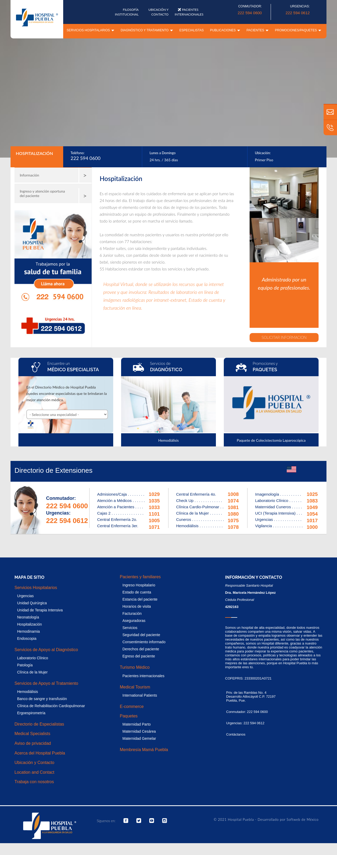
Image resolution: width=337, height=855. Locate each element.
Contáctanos (235, 734)
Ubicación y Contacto (34, 762)
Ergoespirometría (31, 713)
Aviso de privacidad (32, 743)
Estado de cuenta (136, 592)
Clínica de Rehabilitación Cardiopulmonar (51, 706)
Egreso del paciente (138, 656)
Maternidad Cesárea (139, 731)
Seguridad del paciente (141, 635)
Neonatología (28, 617)
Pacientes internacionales (143, 676)
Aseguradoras (133, 620)
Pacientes (257, 30)
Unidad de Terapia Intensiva (40, 610)
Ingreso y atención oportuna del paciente (54, 195)
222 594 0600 (250, 13)
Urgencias (25, 596)
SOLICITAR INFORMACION (285, 337)
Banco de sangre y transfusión (42, 699)
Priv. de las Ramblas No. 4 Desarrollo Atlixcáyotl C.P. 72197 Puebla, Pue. (251, 696)
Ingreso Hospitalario (138, 585)
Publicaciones (225, 30)
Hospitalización (29, 624)
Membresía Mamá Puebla (144, 749)
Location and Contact (34, 772)
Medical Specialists (32, 733)
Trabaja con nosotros (34, 781)
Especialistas (191, 30)
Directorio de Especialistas (39, 724)
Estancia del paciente (139, 599)
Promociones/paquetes (298, 30)
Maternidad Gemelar (139, 738)
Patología (25, 665)
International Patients (139, 695)
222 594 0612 (298, 13)
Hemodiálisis (27, 692)
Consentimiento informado (143, 642)
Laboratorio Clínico (32, 658)
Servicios (129, 628)
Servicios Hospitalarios (90, 30)
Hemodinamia (28, 631)
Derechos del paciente (140, 649)
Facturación (132, 613)
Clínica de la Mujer (32, 672)
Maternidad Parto (136, 724)
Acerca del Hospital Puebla (39, 753)
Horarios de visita (136, 606)
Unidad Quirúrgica (32, 603)
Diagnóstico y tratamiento (147, 30)
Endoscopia (26, 638)
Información (54, 175)
